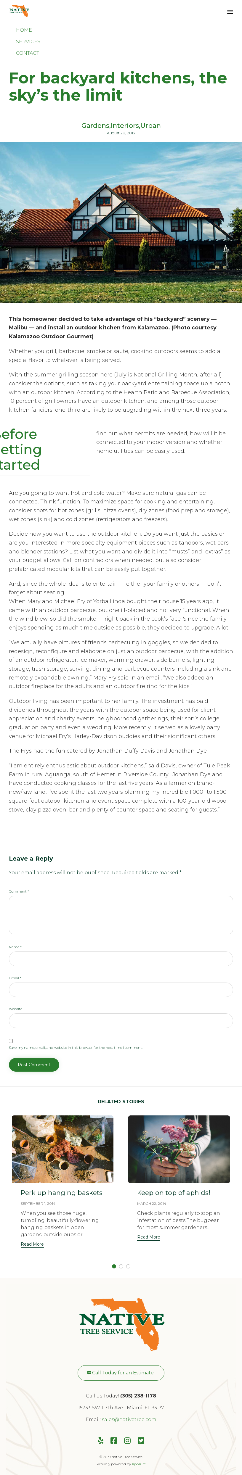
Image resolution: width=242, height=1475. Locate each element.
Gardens (95, 126)
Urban (150, 126)
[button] (32, 1245)
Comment (19, 891)
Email (15, 978)
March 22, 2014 (151, 1203)
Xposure (139, 1464)
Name (15, 947)
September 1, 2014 (38, 1203)
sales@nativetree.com (129, 1419)
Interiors (125, 126)
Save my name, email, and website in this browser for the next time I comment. (75, 1047)
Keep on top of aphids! (174, 1193)
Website (15, 1009)
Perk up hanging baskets (62, 1193)
